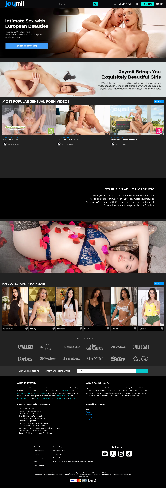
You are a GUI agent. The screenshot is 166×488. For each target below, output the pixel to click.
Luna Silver (38, 398)
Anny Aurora (16, 139)
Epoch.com (45, 474)
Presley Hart (134, 139)
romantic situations (23, 393)
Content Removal (83, 476)
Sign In (159, 4)
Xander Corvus (116, 139)
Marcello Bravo (62, 139)
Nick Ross (72, 398)
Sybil (53, 398)
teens (26, 390)
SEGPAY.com (105, 474)
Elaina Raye (126, 139)
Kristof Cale (7, 139)
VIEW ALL (158, 284)
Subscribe (142, 371)
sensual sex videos (62, 396)
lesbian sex (67, 390)
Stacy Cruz (47, 398)
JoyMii (10, 143)
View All (158, 101)
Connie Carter (61, 398)
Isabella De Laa (73, 139)
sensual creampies (40, 393)
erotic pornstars (22, 398)
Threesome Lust (117, 137)
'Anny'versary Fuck (10, 137)
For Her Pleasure (63, 137)
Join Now (147, 4)
